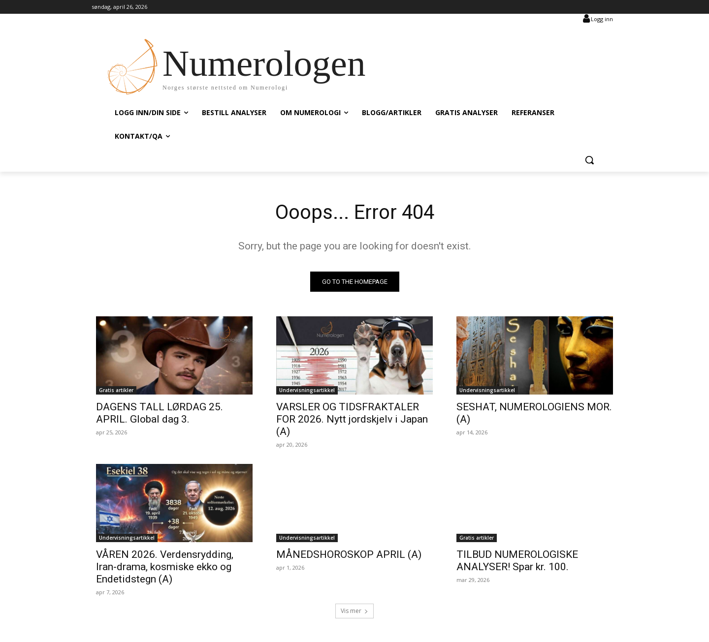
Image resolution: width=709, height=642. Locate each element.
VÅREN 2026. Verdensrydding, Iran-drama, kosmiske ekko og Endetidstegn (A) (164, 567)
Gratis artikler (116, 390)
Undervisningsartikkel (307, 390)
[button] (589, 160)
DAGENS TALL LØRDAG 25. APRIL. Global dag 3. (159, 413)
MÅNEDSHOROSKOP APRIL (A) (348, 554)
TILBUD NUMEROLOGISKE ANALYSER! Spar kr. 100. (517, 561)
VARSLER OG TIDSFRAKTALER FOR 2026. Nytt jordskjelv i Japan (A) (352, 419)
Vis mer (354, 611)
